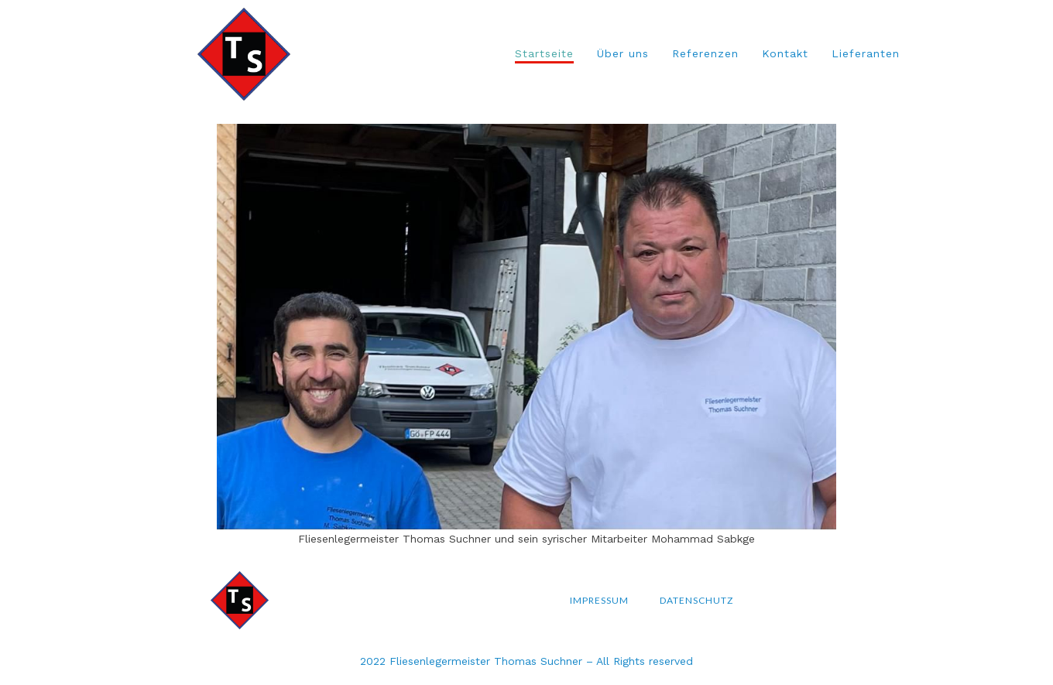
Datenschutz (696, 600)
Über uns (623, 53)
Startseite (544, 53)
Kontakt (785, 53)
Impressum (599, 600)
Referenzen (705, 53)
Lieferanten (866, 53)
